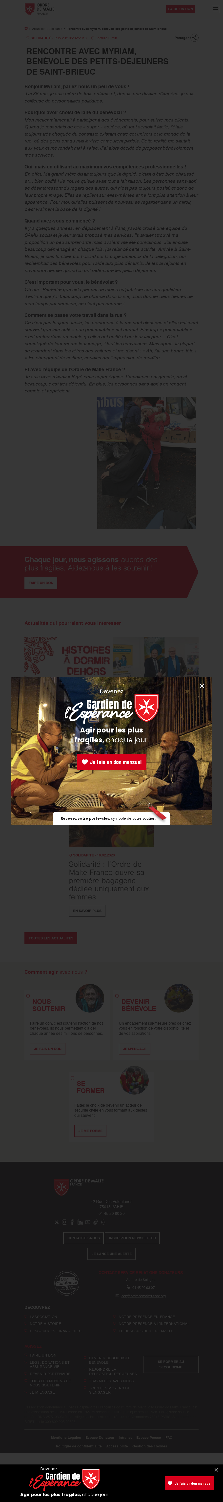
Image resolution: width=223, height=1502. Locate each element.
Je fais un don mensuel (112, 761)
